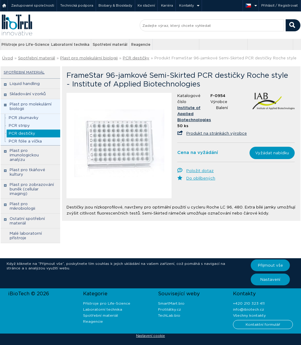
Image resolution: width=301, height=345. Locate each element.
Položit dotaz (200, 170)
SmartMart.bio (171, 303)
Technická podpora (76, 5)
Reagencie (140, 44)
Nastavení (270, 279)
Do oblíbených (200, 178)
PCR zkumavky (24, 117)
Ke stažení (146, 5)
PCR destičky (136, 58)
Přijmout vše (270, 265)
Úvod (7, 58)
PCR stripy (19, 125)
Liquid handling (25, 83)
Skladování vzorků (28, 94)
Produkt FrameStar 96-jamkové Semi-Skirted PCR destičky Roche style (225, 58)
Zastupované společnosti (32, 5)
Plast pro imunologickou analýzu (24, 155)
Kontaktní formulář (263, 324)
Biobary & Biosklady (115, 5)
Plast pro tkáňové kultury (27, 172)
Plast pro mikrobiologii (22, 206)
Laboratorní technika (70, 44)
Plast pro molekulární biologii (89, 58)
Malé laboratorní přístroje (26, 235)
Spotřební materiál (110, 44)
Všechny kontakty (249, 315)
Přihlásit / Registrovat (279, 5)
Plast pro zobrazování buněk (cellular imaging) (32, 189)
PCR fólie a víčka (25, 141)
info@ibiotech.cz (248, 309)
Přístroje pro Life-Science (25, 44)
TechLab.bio (169, 315)
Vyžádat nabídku (272, 153)
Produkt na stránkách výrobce (216, 133)
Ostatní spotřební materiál (27, 220)
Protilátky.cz (169, 309)
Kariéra (167, 5)
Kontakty (186, 5)
